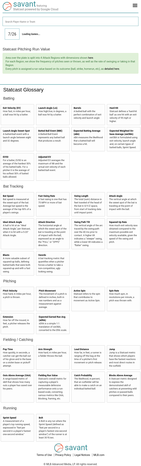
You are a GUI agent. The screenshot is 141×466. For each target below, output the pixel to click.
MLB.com (98, 454)
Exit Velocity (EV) (12, 108)
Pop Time (8, 349)
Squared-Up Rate (118, 222)
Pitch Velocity (10, 290)
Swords (42, 255)
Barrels (77, 108)
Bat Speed (8, 196)
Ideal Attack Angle (12, 222)
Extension (8, 316)
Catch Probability (83, 375)
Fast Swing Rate (46, 196)
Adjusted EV (44, 157)
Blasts (6, 255)
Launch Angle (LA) (47, 108)
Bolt (41, 417)
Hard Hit (114, 108)
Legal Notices (82, 454)
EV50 (5, 157)
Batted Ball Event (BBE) (50, 130)
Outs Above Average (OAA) (17, 375)
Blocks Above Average (120, 375)
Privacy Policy (63, 454)
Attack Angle (115, 196)
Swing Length (81, 196)
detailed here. (112, 68)
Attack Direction (46, 222)
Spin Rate (114, 290)
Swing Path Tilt (82, 222)
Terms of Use (44, 454)
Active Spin (79, 290)
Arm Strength (45, 349)
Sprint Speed (9, 417)
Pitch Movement (47, 290)
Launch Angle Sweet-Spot (16, 130)
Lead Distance (81, 349)
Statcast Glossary (23, 90)
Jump (112, 349)
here (90, 57)
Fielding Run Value (47, 375)
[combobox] (70, 21)
